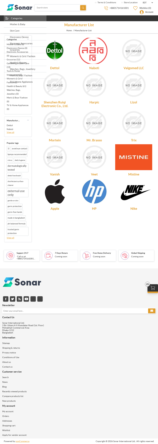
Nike (133, 208)
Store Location (129, 2)
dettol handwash (14, 176)
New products (9, 401)
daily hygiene (20, 160)
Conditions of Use (10, 357)
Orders (5, 416)
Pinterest (40, 299)
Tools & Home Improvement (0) (14, 73)
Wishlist (6, 430)
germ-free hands (15, 212)
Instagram (33, 299)
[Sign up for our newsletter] (79, 311)
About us (6, 362)
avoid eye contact (19, 148)
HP (94, 208)
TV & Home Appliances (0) (17, 107)
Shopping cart (8, 425)
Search (83, 7)
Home (69, 30)
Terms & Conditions (105, 2)
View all (10, 132)
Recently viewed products (14, 391)
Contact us (7, 367)
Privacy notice (9, 352)
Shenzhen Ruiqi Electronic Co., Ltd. (54, 104)
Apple (55, 208)
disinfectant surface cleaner (15, 183)
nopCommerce (22, 441)
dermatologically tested (17, 168)
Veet (94, 174)
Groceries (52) (13, 59)
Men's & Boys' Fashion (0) (17, 99)
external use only (16, 192)
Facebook (5, 299)
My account (7, 411)
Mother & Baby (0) (15, 44)
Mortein (55, 140)
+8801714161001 (119, 8)
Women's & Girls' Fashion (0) (15, 80)
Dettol (10, 125)
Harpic (94, 102)
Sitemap (6, 343)
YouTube (26, 299)
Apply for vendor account (14, 435)
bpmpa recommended (17, 154)
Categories (16, 18)
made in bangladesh (16, 218)
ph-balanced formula (16, 224)
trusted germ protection (13, 231)
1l (8, 148)
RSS (19, 299)
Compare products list (12, 396)
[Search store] (60, 7)
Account (149, 12)
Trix (134, 140)
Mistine (133, 174)
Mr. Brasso (94, 140)
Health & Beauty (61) (16, 86)
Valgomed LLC (134, 68)
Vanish (55, 174)
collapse (28, 39)
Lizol (133, 102)
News (5, 382)
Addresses (7, 421)
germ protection (15, 206)
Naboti (10, 129)
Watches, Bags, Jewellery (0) (14, 92)
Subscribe (151, 310)
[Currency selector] (147, 2)
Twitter (12, 299)
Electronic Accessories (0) (17, 54)
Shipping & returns (11, 348)
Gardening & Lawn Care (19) (18, 65)
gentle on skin (13, 201)
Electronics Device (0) (17, 48)
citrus (10, 160)
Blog (4, 387)
